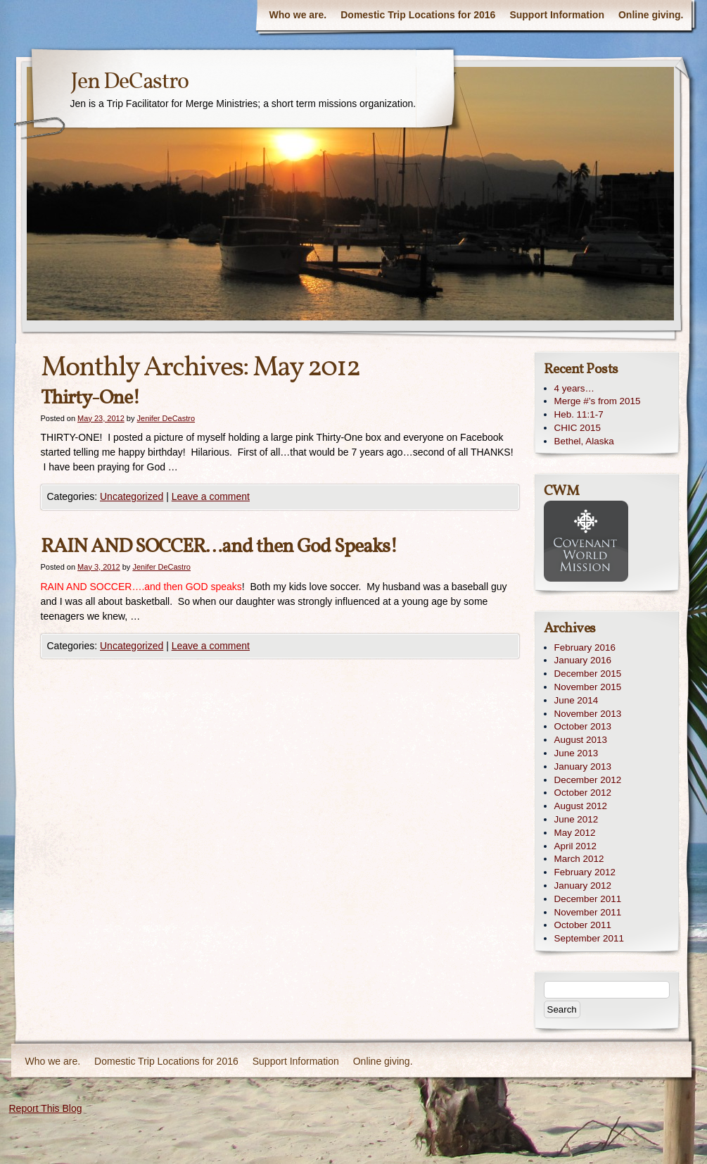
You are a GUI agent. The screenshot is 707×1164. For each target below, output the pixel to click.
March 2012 (579, 858)
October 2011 (582, 925)
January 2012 (582, 885)
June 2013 (576, 753)
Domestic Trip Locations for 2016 (417, 14)
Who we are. (298, 14)
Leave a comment (211, 496)
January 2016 (582, 660)
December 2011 (588, 899)
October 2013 (582, 726)
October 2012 (582, 792)
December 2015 (588, 673)
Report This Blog (45, 1108)
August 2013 (580, 739)
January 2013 (582, 766)
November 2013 (588, 713)
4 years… (574, 388)
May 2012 (575, 832)
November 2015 (588, 687)
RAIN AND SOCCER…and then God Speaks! (219, 547)
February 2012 (585, 872)
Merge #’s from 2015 (597, 401)
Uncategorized (131, 496)
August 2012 (580, 806)
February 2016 (585, 647)
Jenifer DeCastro (166, 418)
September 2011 (589, 938)
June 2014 (576, 700)
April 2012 (575, 846)
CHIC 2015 (577, 428)
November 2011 (588, 912)
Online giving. (651, 14)
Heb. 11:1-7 (579, 414)
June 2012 (576, 819)
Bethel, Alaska (584, 441)
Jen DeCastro (129, 82)
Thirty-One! (90, 398)
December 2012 (588, 780)
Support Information (556, 14)
